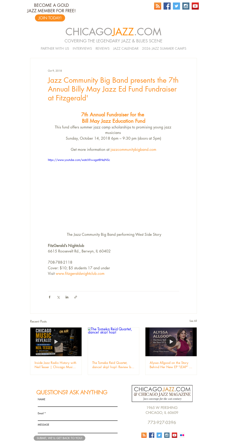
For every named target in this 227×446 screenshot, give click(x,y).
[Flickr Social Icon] (182, 435)
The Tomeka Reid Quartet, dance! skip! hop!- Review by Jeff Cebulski (112, 364)
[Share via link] (75, 297)
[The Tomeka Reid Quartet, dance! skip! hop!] (113, 341)
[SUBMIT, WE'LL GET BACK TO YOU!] (59, 438)
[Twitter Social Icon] (176, 6)
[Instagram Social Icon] (185, 6)
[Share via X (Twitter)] (58, 297)
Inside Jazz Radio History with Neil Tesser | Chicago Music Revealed (55, 364)
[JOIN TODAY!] (50, 17)
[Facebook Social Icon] (167, 6)
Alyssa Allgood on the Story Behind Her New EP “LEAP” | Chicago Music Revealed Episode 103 (170, 364)
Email (41, 413)
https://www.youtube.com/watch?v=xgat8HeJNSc (79, 160)
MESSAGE (43, 424)
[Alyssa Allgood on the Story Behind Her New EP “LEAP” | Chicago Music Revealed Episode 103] (171, 341)
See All (193, 321)
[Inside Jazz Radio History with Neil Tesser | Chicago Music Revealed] (56, 341)
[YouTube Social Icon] (195, 6)
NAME (41, 399)
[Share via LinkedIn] (67, 297)
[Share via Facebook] (49, 297)
